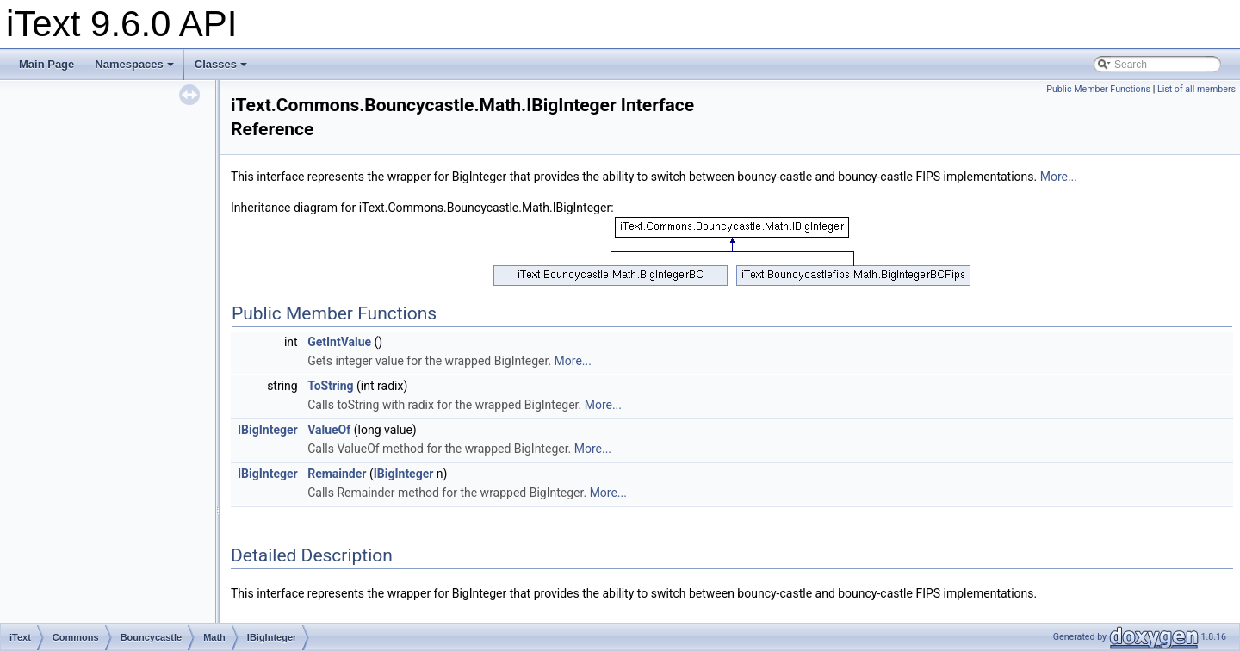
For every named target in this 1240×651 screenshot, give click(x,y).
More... (1058, 176)
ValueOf (328, 430)
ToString (330, 386)
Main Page (46, 64)
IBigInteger (268, 430)
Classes (221, 64)
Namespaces (134, 64)
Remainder (336, 473)
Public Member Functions (1098, 89)
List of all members (1196, 89)
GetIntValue (339, 342)
